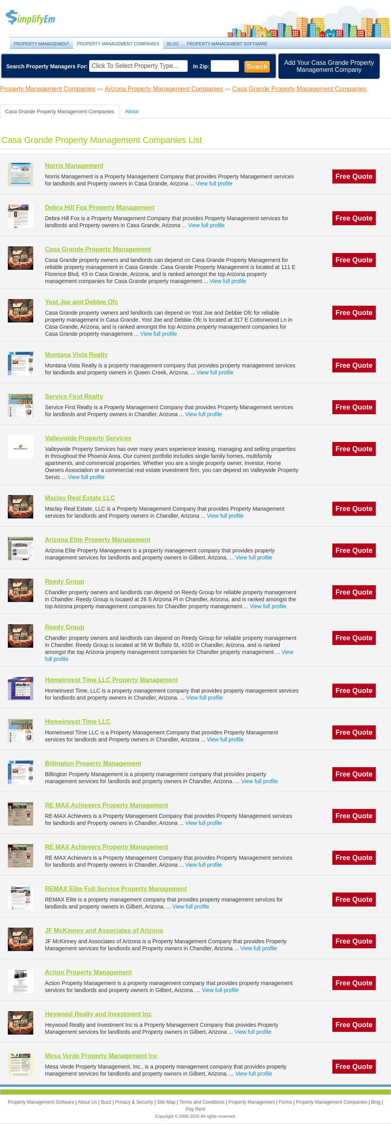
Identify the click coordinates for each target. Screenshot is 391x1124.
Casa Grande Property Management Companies (299, 89)
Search (257, 66)
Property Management (39, 18)
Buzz (107, 1102)
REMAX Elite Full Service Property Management (116, 888)
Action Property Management (88, 972)
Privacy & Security (134, 1102)
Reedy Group (64, 581)
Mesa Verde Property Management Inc (101, 1056)
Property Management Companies (118, 43)
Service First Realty (74, 396)
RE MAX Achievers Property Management (106, 805)
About (131, 111)
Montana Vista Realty (76, 354)
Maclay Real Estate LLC (80, 498)
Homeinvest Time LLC (78, 721)
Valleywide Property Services (88, 438)
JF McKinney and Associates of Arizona (104, 930)
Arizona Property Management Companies (164, 89)
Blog (173, 43)
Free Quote (354, 176)
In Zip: (201, 66)
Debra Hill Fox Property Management (99, 207)
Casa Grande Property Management (98, 249)
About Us (88, 1102)
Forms (286, 1102)
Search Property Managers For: (47, 66)
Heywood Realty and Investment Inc (98, 1014)
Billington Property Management (93, 763)
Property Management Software (227, 43)
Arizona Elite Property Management (97, 539)
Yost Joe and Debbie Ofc (81, 302)
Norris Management (74, 165)
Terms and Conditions (202, 1102)
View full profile (214, 183)
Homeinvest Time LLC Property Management (111, 680)
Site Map (167, 1102)
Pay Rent (195, 1109)
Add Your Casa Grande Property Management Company (329, 66)
